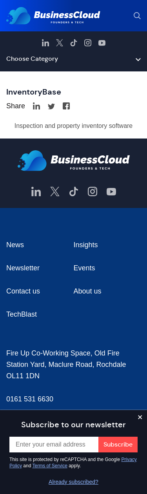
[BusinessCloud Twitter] (59, 42)
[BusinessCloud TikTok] (73, 42)
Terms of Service (50, 465)
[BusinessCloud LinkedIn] (45, 42)
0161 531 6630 (29, 399)
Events (84, 268)
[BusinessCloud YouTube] (101, 42)
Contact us (23, 291)
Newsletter (23, 268)
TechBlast (21, 314)
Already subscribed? (73, 482)
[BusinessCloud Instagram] (87, 42)
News (15, 245)
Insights (86, 245)
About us (88, 291)
